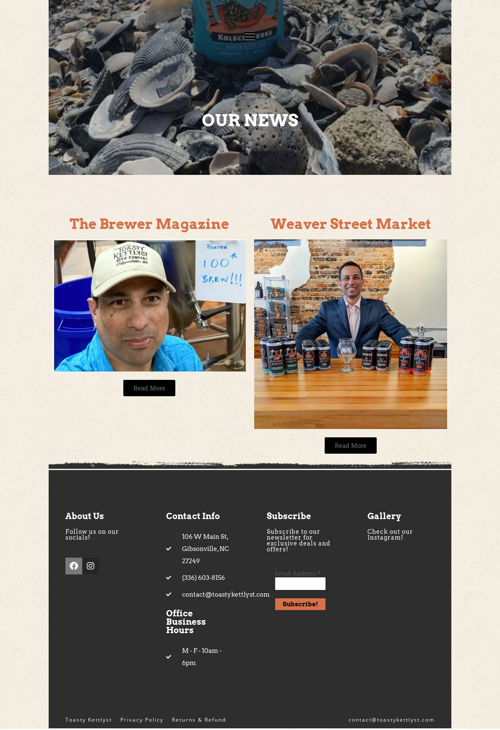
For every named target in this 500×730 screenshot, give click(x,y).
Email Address (298, 574)
